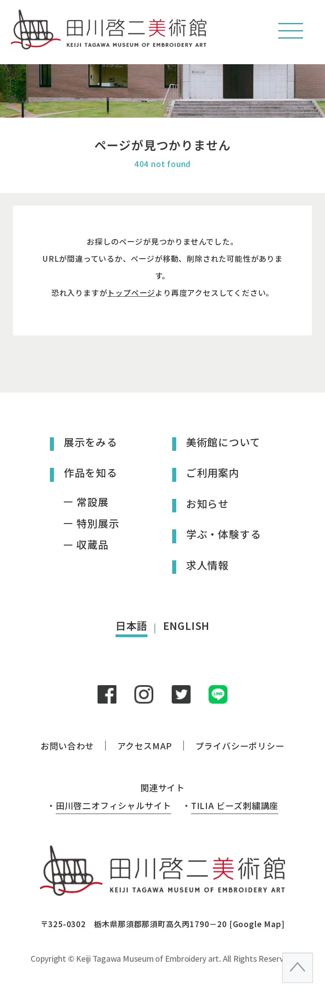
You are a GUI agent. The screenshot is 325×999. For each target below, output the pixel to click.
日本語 (131, 625)
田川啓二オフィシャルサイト (113, 805)
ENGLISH (186, 625)
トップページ (131, 292)
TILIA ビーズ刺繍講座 (234, 805)
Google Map (256, 923)
